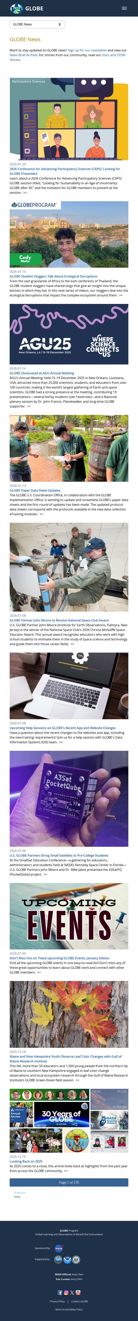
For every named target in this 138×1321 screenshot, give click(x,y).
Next (17, 1197)
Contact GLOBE (79, 1301)
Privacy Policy (57, 1301)
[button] (124, 8)
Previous (19, 1192)
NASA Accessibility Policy (69, 1309)
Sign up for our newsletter (87, 50)
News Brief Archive (23, 55)
